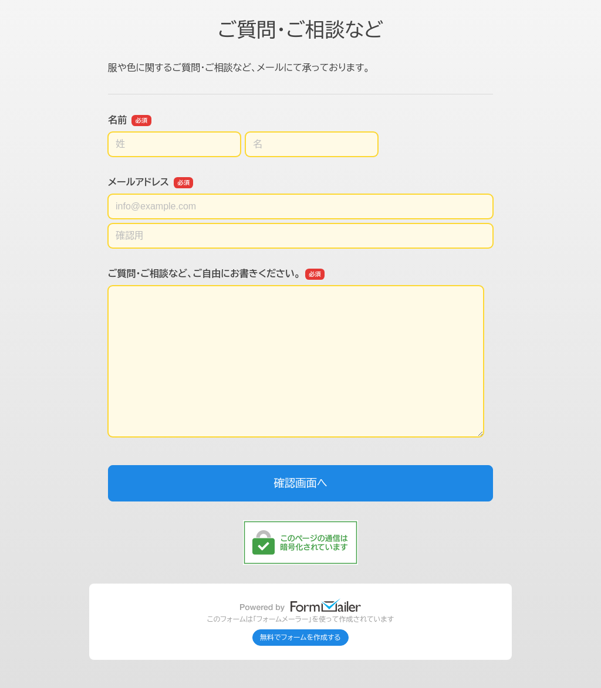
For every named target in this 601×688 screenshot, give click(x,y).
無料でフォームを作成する (300, 637)
